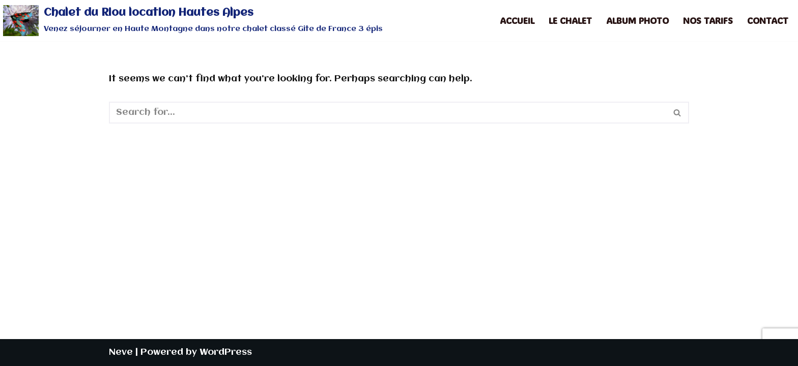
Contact (767, 20)
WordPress (226, 352)
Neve (121, 352)
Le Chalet (570, 20)
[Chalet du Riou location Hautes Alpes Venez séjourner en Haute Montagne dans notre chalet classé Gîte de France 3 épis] (193, 21)
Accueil (517, 20)
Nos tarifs (708, 20)
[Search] (387, 113)
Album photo (637, 20)
